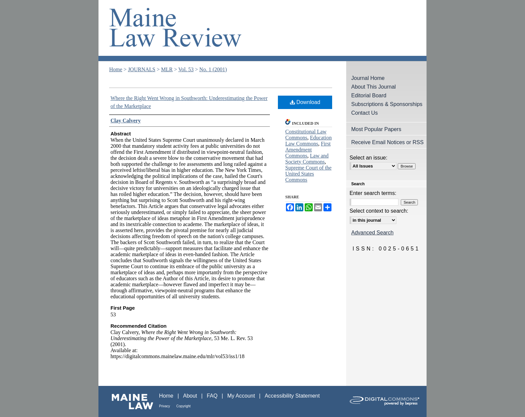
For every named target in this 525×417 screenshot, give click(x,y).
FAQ (213, 396)
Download (305, 102)
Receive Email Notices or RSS (387, 142)
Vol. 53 (186, 69)
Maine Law (128, 401)
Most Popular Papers (376, 129)
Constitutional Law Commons (305, 134)
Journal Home (368, 78)
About (191, 396)
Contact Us (364, 113)
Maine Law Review (262, 30)
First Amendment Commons (308, 150)
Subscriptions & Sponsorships (387, 104)
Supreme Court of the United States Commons (308, 174)
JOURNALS (141, 69)
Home (115, 69)
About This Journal (373, 87)
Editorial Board (368, 95)
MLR (167, 69)
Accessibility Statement (292, 396)
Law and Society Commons (306, 159)
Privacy (165, 406)
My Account (241, 396)
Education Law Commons (308, 140)
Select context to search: (379, 211)
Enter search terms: (373, 193)
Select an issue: (368, 158)
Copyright (183, 406)
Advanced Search (372, 232)
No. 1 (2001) (213, 69)
